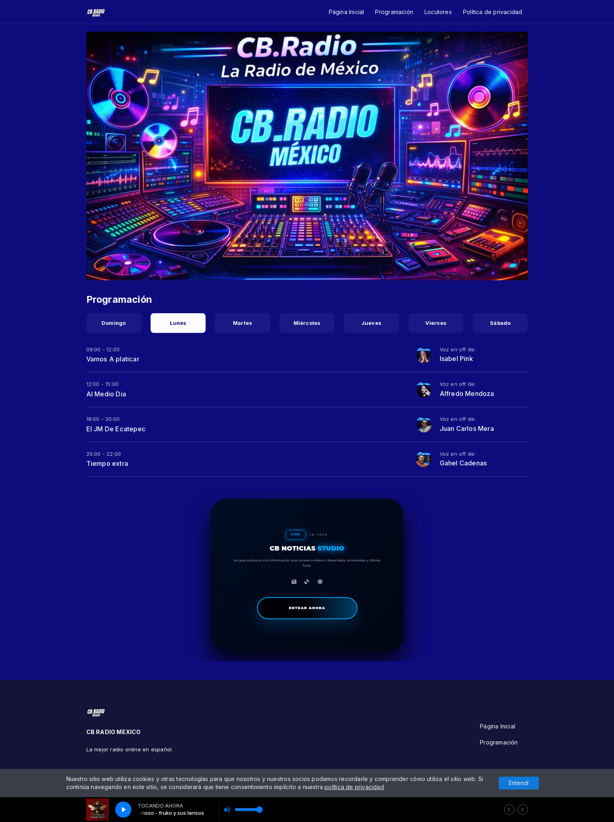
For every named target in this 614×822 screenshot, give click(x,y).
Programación (394, 11)
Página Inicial (346, 11)
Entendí (518, 782)
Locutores (438, 11)
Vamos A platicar (112, 359)
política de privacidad (354, 786)
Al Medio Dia (106, 394)
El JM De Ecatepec (116, 429)
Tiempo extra (107, 463)
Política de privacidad (492, 11)
